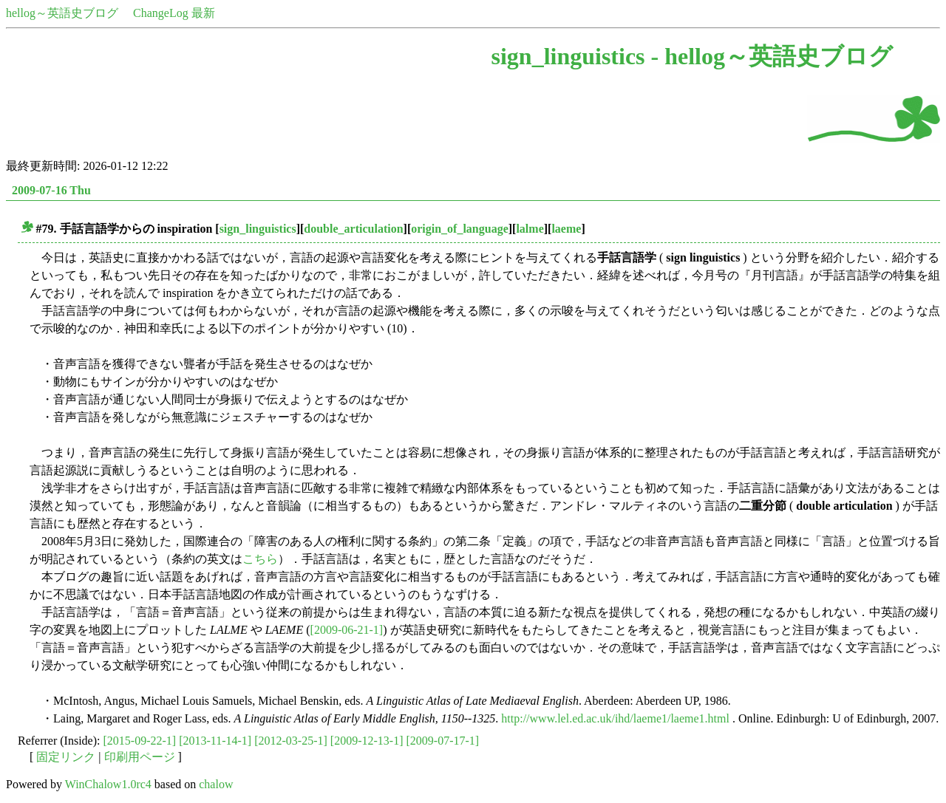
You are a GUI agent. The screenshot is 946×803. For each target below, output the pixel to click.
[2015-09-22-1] (140, 740)
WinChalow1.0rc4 (108, 784)
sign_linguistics (258, 228)
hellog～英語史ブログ (62, 13)
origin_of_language (459, 228)
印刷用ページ (139, 757)
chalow (216, 784)
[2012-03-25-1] (290, 740)
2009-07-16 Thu (51, 190)
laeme (566, 228)
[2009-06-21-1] (347, 629)
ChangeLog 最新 (174, 13)
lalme (529, 228)
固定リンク (65, 757)
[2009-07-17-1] (442, 740)
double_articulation (353, 228)
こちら (260, 559)
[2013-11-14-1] (215, 740)
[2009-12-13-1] (367, 740)
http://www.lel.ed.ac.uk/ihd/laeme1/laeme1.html (615, 718)
